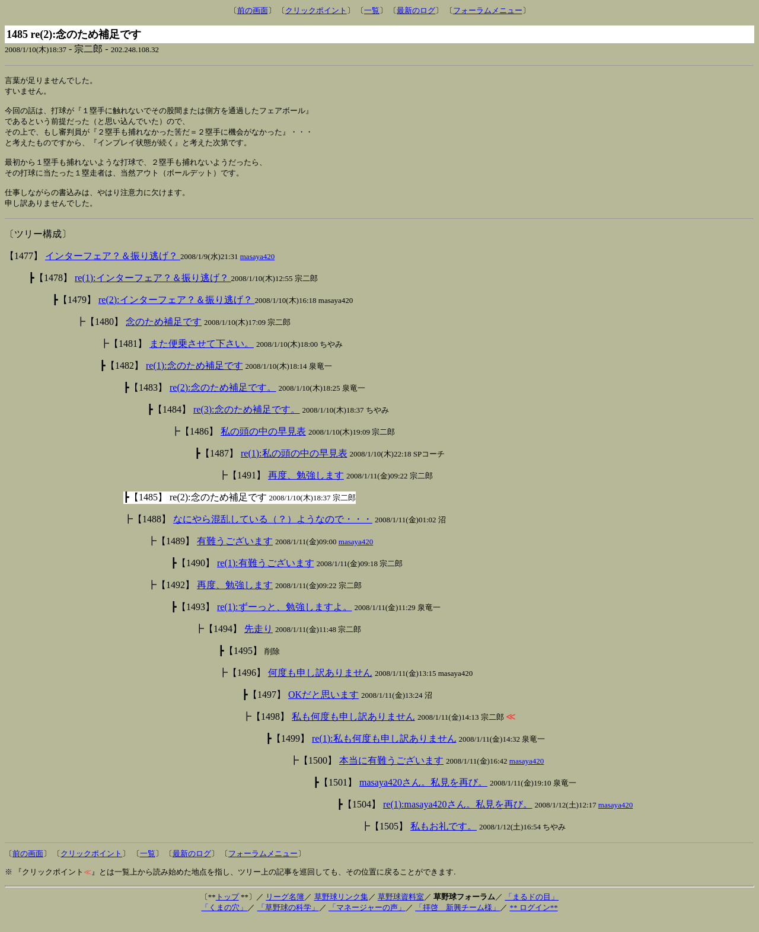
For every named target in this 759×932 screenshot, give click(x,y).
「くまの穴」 (224, 918)
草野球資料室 (401, 908)
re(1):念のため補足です (194, 377)
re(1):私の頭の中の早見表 (294, 464)
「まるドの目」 (532, 908)
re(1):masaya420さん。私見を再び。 (457, 815)
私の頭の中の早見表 (263, 443)
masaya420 (257, 267)
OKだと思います (323, 706)
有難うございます (235, 552)
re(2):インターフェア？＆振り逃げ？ (176, 311)
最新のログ (416, 10)
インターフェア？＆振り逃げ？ (112, 267)
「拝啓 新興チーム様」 (457, 918)
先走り (258, 640)
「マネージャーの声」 (367, 918)
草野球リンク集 (341, 908)
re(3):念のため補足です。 (246, 421)
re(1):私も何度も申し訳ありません (384, 750)
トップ (227, 908)
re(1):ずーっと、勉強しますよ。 (284, 618)
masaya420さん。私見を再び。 (423, 794)
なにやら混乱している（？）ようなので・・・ (272, 530)
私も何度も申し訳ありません (353, 728)
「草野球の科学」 (288, 918)
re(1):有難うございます (265, 574)
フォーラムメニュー (487, 10)
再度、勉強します (306, 486)
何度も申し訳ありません (320, 684)
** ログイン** (533, 918)
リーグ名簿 (285, 908)
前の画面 (252, 10)
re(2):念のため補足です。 (223, 399)
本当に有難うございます (391, 772)
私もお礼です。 (443, 837)
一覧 (372, 10)
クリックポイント (316, 10)
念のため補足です (164, 333)
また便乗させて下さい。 (201, 355)
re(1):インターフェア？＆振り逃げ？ (153, 289)
